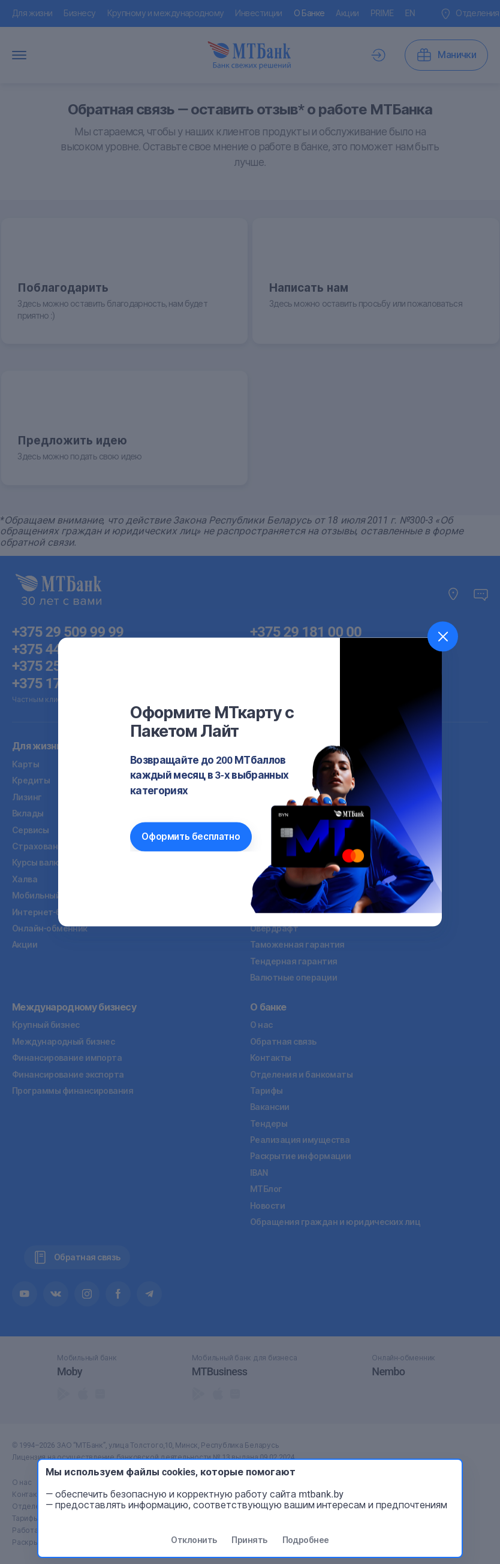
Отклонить (193, 1540)
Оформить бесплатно (190, 836)
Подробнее (305, 1540)
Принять (249, 1540)
